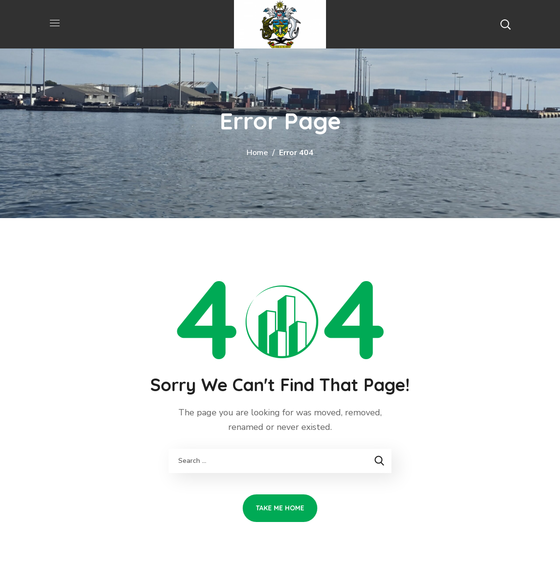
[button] (505, 24)
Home (257, 152)
